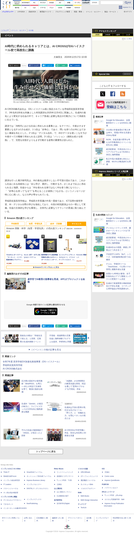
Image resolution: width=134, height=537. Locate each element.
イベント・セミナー (93, 12)
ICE (103, 469)
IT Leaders (7, 484)
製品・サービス (110, 12)
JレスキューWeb (87, 484)
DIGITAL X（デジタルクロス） (38, 488)
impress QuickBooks (112, 480)
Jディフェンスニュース (89, 476)
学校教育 (15, 224)
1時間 (97, 35)
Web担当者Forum (9, 476)
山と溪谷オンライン (64, 492)
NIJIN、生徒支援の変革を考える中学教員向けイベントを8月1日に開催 (118, 142)
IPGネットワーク (108, 492)
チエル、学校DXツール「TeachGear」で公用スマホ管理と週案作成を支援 (118, 266)
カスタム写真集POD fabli (114, 499)
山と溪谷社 (58, 488)
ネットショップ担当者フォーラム (39, 476)
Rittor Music (58, 469)
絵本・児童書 (56, 224)
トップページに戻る (46, 451)
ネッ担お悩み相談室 (10, 493)
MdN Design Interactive (89, 500)
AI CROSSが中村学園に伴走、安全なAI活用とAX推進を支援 (75, 433)
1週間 (118, 35)
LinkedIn (77, 65)
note (63, 65)
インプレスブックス (34, 499)
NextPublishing (32, 503)
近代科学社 (58, 500)
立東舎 (59, 484)
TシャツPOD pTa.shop (113, 495)
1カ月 (128, 35)
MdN (79, 493)
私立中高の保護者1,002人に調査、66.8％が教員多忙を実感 (118, 161)
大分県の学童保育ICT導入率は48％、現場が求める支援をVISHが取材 (118, 132)
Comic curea (109, 476)
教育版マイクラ (45, 12)
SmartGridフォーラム (34, 472)
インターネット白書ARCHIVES (15, 508)
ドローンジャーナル (10, 488)
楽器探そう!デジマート (65, 476)
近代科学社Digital (63, 503)
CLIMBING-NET (63, 496)
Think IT (6, 472)
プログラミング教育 (62, 12)
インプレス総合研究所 (11, 480)
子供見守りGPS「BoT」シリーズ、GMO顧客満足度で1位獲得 (118, 257)
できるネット (8, 504)
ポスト (16, 65)
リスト (24, 65)
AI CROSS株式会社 (12, 369)
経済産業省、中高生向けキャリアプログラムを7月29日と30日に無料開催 (118, 152)
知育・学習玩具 (35, 224)
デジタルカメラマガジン (12, 500)
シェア (36, 65)
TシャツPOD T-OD (64, 480)
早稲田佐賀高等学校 (12, 365)
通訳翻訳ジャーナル (88, 480)
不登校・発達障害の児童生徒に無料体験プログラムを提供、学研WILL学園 (60, 338)
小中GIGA (21, 12)
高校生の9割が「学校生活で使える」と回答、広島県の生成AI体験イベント (31, 338)
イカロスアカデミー (88, 488)
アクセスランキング (107, 31)
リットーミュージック (65, 472)
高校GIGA (32, 12)
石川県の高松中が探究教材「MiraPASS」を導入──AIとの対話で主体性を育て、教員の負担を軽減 (32, 386)
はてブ (49, 65)
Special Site (104, 74)
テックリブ (82, 504)
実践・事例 (78, 12)
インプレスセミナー (34, 484)
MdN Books (85, 496)
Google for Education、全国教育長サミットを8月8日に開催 (118, 123)
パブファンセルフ (111, 488)
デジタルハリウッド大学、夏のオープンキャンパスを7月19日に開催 (118, 230)
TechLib (83, 508)
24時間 (107, 35)
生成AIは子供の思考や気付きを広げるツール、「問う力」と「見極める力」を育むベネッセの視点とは (75, 412)
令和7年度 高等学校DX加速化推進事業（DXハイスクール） (32, 361)
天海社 (107, 472)
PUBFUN (105, 484)
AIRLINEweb (85, 472)
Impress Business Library (36, 480)
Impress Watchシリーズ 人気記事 (113, 171)
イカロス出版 (83, 469)
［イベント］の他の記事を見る (45, 349)
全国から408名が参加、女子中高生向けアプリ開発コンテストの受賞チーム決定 (118, 276)
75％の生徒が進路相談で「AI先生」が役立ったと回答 (32, 433)
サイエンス (76, 224)
